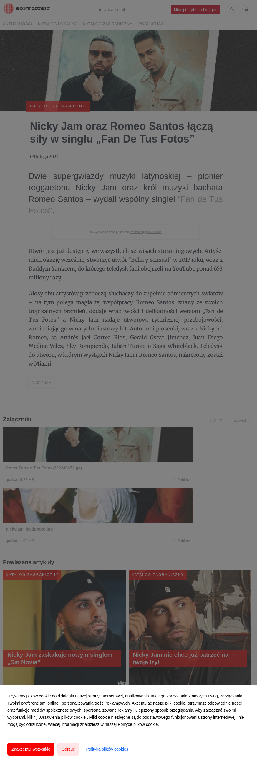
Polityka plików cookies (107, 749)
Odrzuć (68, 749)
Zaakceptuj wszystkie (30, 749)
